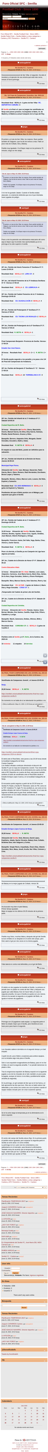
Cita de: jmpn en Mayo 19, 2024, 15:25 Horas (15, 174)
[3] (37, 1410)
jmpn (25, 127)
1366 (41, 52)
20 (12, 1419)
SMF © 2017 (23, 1443)
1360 (18, 52)
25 (43, 1419)
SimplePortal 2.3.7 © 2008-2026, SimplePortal (25, 1448)
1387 (2, 54)
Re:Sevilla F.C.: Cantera (24, 68)
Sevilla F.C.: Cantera (9, 1256)
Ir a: (15, 1187)
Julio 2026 (24, 1405)
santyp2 (25, 208)
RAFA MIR (5, 1236)
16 (31, 1416)
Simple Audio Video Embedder (25, 1446)
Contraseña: (6, 1270)
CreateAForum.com (28, 1445)
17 (37, 1416)
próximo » (44, 45)
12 (5, 1416)
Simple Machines (33, 1443)
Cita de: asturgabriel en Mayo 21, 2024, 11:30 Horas (17, 726)
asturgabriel (25, 62)
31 (37, 1423)
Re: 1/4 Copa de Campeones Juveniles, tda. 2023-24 (24, 95)
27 (12, 1423)
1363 (30, 52)
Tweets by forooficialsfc (10, 1354)
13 (12, 1416)
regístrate (35, 14)
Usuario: (7, 1268)
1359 (15, 52)
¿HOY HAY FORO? (8, 1225)
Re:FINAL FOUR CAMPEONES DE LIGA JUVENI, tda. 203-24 (24, 673)
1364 (33, 52)
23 (31, 1419)
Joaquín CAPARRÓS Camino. (12, 1207)
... (9, 52)
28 (19, 1423)
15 (25, 1416)
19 (5, 1419)
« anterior (37, 45)
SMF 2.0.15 (15, 1443)
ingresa (27, 14)
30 (31, 1423)
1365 (37, 52)
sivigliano (31, 1201)
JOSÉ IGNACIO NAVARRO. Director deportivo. (18, 1213)
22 (25, 1419)
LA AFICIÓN (6, 1219)
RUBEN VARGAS (8, 1250)
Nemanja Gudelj (7, 1231)
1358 (11, 52)
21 (19, 1419)
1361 (22, 52)
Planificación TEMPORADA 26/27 (13, 1201)
